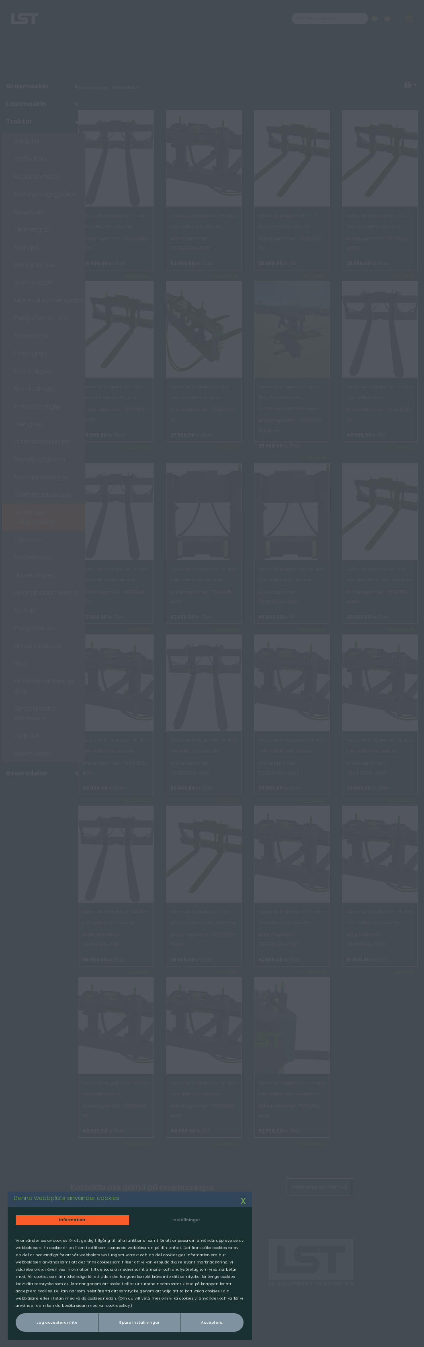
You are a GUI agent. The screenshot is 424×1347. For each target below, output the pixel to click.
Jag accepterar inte (51, 1320)
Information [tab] (63, 1195)
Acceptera (176, 1320)
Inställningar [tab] (154, 1195)
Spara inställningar (118, 1320)
